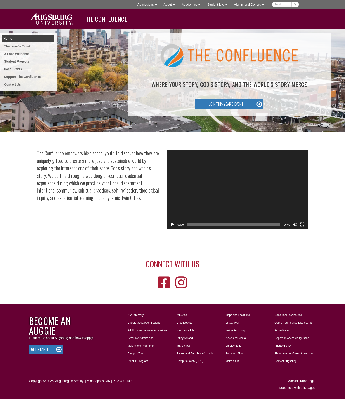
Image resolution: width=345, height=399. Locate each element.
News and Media (236, 338)
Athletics (182, 315)
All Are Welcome (16, 54)
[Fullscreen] (302, 224)
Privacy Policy (282, 345)
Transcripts (183, 345)
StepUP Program (138, 361)
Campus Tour (136, 353)
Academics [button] (193, 4)
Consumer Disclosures (288, 315)
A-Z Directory (136, 315)
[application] (237, 189)
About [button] (171, 5)
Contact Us (12, 84)
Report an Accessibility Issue (291, 338)
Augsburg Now (234, 353)
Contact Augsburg (285, 361)
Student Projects (16, 61)
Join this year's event (226, 104)
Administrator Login (301, 381)
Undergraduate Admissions (144, 322)
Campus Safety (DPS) (190, 361)
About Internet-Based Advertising (294, 353)
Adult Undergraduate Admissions (147, 330)
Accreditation (282, 330)
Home (7, 38)
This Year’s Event (17, 46)
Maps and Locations (238, 315)
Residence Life (185, 330)
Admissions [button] (148, 4)
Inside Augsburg (235, 330)
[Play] (172, 224)
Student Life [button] (219, 4)
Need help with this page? (297, 388)
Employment (233, 345)
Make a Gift (232, 361)
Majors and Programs (140, 344)
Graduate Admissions (140, 338)
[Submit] (295, 4)
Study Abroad (185, 338)
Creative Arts (184, 322)
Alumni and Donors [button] (250, 4)
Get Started (41, 349)
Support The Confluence (22, 77)
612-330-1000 (123, 381)
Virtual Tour (232, 322)
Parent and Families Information (196, 353)
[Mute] (295, 224)
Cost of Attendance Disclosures (293, 322)
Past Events (13, 69)
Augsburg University (69, 381)
